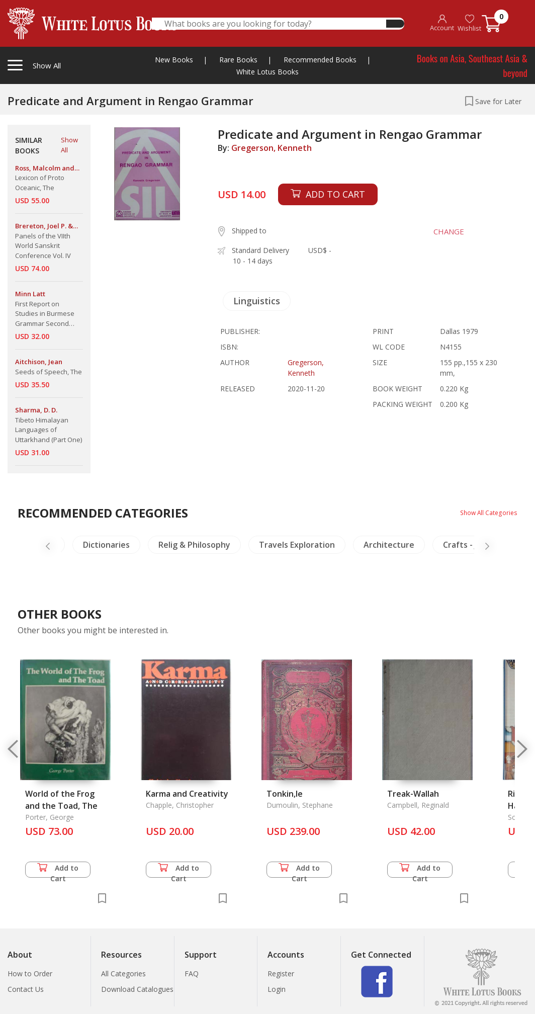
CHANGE (439, 231)
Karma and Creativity (187, 793)
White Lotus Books (267, 71)
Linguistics (256, 301)
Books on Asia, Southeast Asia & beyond (472, 65)
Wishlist (469, 23)
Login (277, 989)
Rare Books (238, 59)
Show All (69, 144)
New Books (174, 59)
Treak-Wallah (413, 793)
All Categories (123, 973)
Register (281, 973)
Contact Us (26, 989)
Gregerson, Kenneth (271, 147)
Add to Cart (57, 870)
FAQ (192, 973)
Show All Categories (485, 512)
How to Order (30, 973)
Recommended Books (320, 59)
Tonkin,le (284, 793)
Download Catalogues (137, 989)
